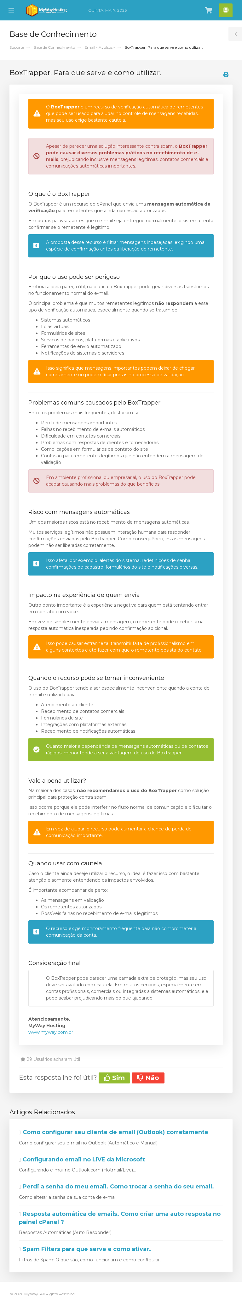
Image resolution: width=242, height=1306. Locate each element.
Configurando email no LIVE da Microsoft (82, 1159)
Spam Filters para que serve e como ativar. (85, 1249)
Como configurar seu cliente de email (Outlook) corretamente (113, 1132)
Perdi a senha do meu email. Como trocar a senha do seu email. (116, 1186)
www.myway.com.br (50, 1032)
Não (148, 1078)
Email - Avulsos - (99, 47)
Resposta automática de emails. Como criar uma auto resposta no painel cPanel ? (120, 1218)
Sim (114, 1078)
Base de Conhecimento (54, 47)
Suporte (16, 47)
